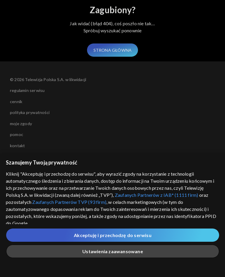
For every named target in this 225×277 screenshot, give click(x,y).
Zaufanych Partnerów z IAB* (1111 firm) (156, 195)
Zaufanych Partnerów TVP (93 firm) (69, 202)
